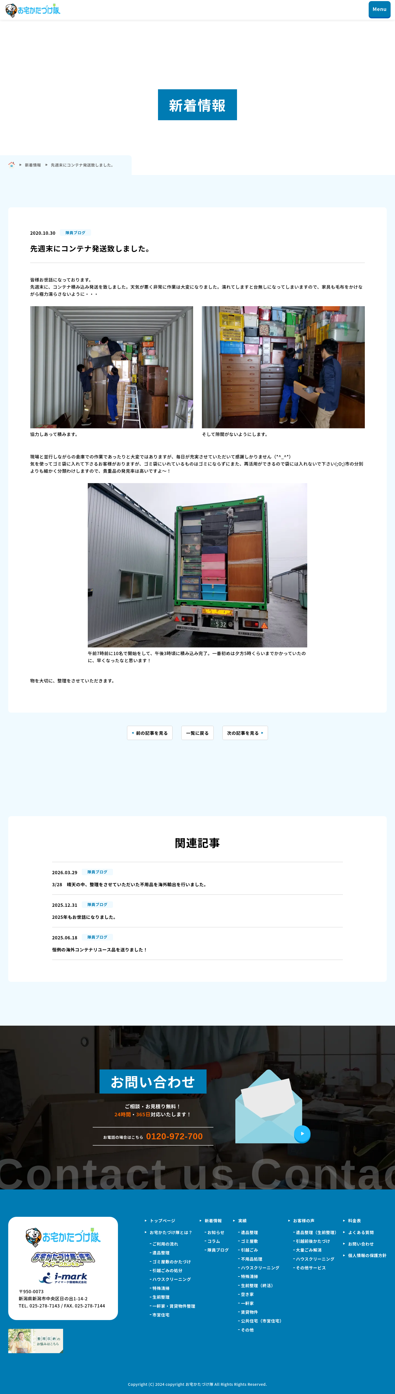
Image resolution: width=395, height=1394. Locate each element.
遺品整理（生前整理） (317, 1232)
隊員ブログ (218, 1250)
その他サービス (311, 1267)
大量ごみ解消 (309, 1250)
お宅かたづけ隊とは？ (171, 1232)
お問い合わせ (361, 1244)
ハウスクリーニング (172, 1279)
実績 (242, 1220)
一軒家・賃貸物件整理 (174, 1306)
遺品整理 (161, 1252)
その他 (247, 1330)
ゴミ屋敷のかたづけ (172, 1261)
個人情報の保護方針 (367, 1255)
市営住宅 (161, 1315)
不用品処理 (251, 1259)
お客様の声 (304, 1220)
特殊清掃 (161, 1288)
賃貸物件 (249, 1312)
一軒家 (247, 1303)
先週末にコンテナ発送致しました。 (83, 165)
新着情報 (213, 1220)
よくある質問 (361, 1232)
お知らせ (215, 1232)
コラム (213, 1241)
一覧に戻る (197, 733)
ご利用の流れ (165, 1244)
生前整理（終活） (258, 1285)
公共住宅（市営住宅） (262, 1321)
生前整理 (161, 1297)
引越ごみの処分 (167, 1270)
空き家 (247, 1294)
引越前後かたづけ (313, 1241)
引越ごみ (249, 1250)
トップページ (163, 1220)
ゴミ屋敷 (249, 1241)
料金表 (354, 1220)
